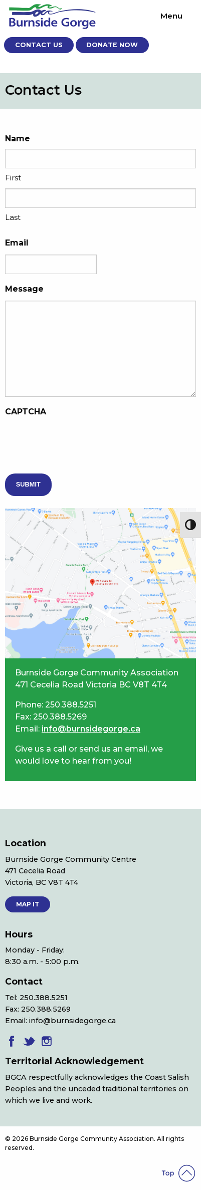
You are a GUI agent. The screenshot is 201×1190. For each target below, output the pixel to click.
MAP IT (27, 904)
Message (24, 289)
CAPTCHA (25, 411)
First (13, 177)
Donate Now (112, 45)
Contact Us (39, 45)
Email (17, 243)
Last (13, 217)
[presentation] (81, 442)
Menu (171, 16)
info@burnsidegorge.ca (91, 729)
